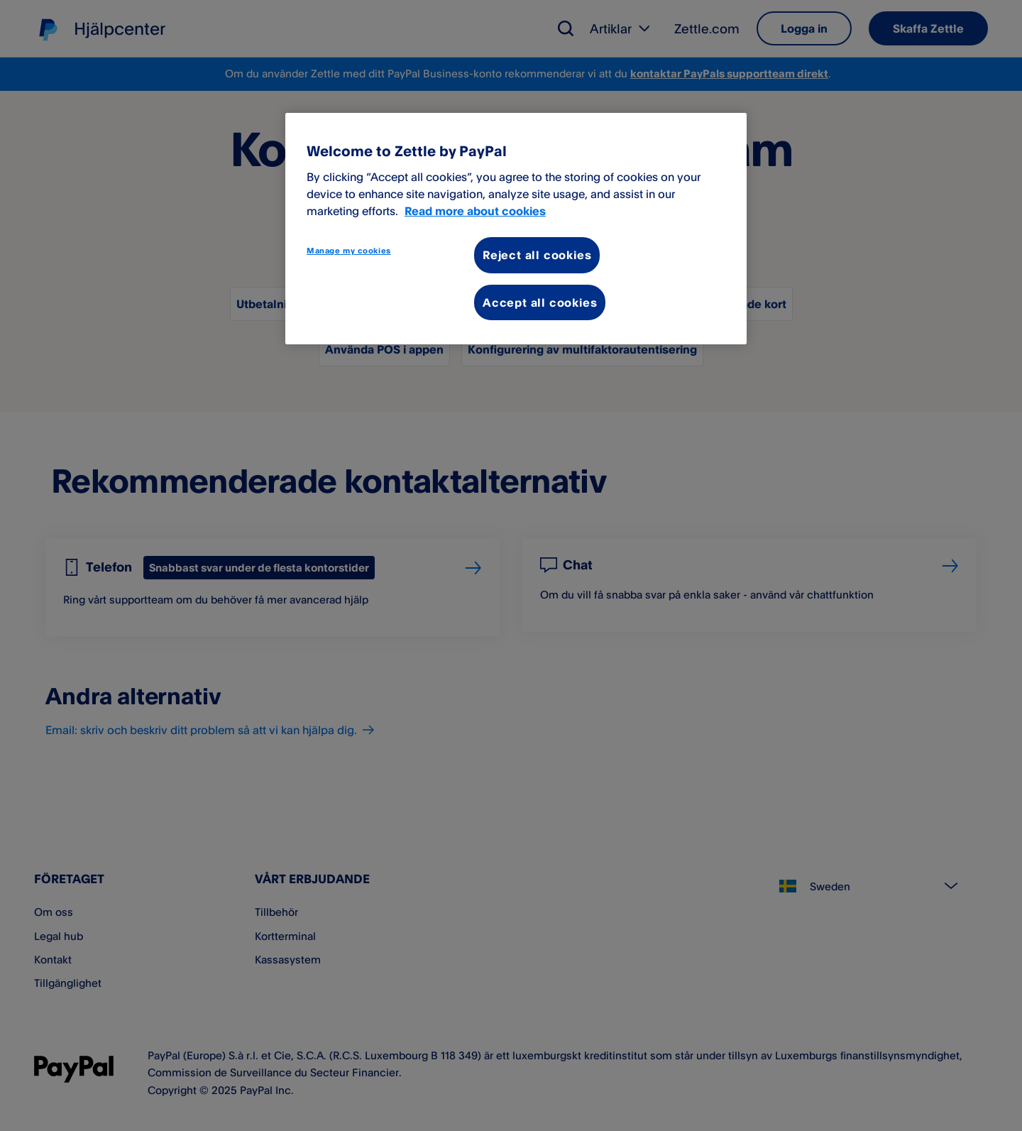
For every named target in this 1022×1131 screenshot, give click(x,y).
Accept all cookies (540, 302)
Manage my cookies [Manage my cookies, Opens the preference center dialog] (349, 251)
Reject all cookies (537, 255)
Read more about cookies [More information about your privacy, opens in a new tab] (475, 211)
